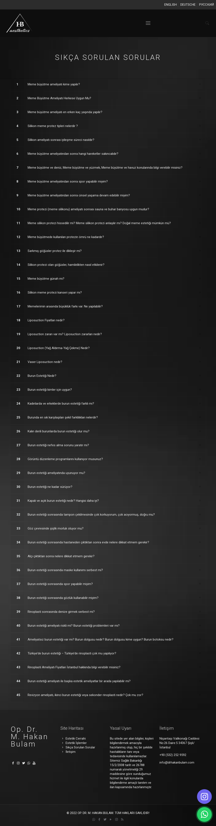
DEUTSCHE (188, 5)
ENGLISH (170, 5)
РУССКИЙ (206, 5)
